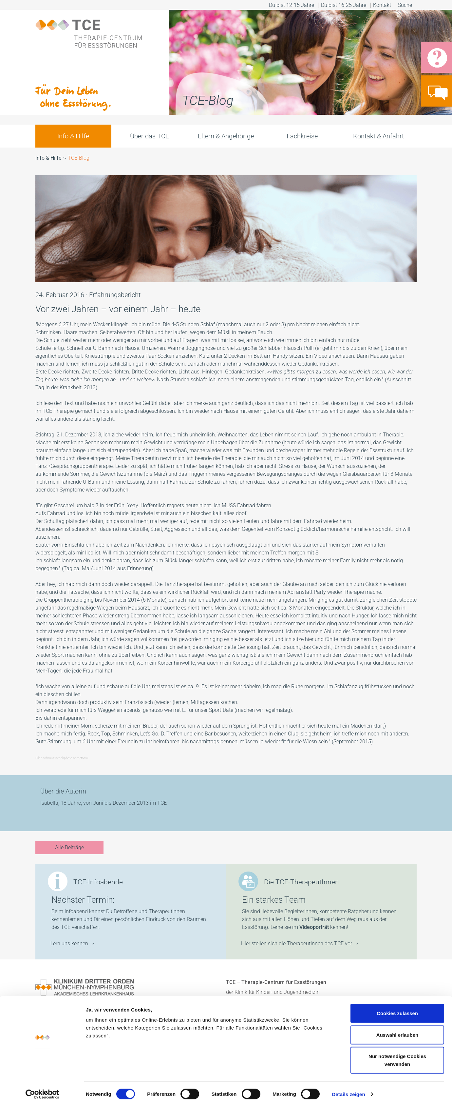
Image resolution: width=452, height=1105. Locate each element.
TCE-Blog (78, 158)
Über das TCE (149, 136)
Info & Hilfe (73, 136)
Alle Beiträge (69, 847)
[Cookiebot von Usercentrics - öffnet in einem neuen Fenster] (42, 1092)
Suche (405, 5)
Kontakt (382, 5)
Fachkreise (302, 136)
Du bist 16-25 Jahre (343, 5)
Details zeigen (348, 1092)
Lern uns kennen (69, 943)
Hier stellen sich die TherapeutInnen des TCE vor (296, 943)
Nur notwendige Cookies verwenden (397, 1058)
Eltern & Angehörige (226, 136)
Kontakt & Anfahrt (378, 136)
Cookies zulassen (397, 1011)
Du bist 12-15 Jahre (291, 5)
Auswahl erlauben (397, 1032)
